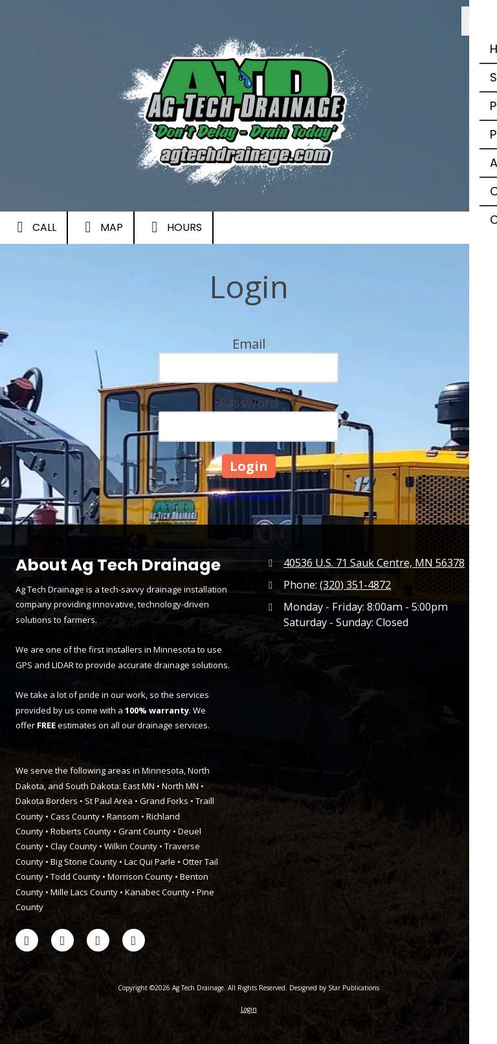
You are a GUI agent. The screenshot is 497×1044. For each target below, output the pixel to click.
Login (249, 1009)
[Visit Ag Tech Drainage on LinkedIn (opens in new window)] (98, 940)
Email (248, 344)
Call (33, 227)
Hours (173, 227)
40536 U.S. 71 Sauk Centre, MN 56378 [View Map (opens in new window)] (374, 563)
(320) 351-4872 (355, 585)
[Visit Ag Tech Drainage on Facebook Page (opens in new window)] (27, 940)
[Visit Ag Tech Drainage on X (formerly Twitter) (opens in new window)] (62, 940)
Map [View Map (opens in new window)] (100, 227)
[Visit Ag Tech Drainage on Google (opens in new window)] (133, 940)
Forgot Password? (248, 496)
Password (248, 402)
